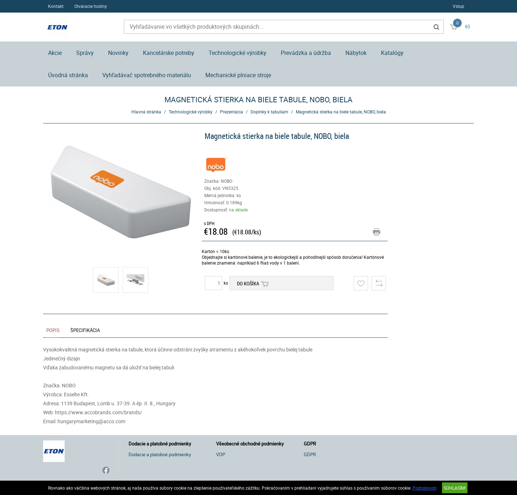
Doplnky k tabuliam (269, 112)
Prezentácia (231, 112)
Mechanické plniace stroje (238, 75)
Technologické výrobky (237, 53)
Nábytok (356, 53)
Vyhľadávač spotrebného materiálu (146, 75)
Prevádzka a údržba (306, 53)
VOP (220, 454)
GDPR (310, 454)
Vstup (458, 6)
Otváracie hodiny (90, 6)
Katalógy (392, 53)
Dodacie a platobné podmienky (160, 454)
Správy (85, 53)
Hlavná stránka (146, 112)
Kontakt (56, 6)
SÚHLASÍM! (455, 488)
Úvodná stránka (68, 75)
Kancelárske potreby (168, 53)
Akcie (55, 53)
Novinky (118, 53)
